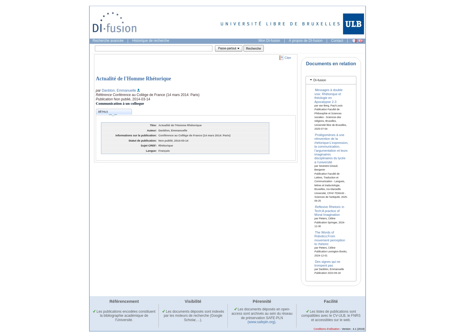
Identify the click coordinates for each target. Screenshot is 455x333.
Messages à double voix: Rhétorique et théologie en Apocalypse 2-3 (329, 95)
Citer (288, 57)
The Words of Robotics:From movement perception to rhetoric (330, 237)
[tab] (331, 80)
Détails (107, 113)
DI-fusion (319, 80)
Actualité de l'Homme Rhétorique (133, 79)
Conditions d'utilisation (327, 328)
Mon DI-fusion (269, 41)
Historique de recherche (150, 41)
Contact (337, 41)
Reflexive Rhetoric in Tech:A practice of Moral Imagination (329, 210)
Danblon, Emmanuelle (119, 90)
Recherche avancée (108, 41)
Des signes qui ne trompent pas (327, 263)
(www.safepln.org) (261, 322)
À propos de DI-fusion (305, 41)
